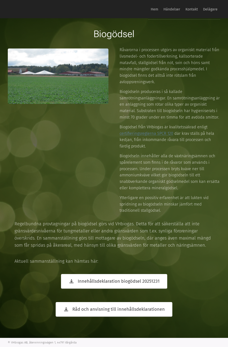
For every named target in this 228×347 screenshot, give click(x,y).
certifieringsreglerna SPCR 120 (146, 133)
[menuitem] (145, 9)
